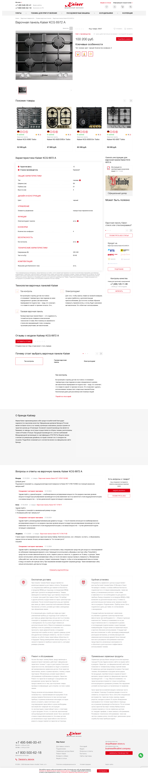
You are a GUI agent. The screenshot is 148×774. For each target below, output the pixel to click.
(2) (40, 134)
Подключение (61, 749)
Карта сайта (109, 764)
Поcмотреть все (119, 496)
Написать (119, 285)
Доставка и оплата (63, 746)
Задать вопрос (119, 490)
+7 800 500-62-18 (23, 8)
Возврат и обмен (62, 756)
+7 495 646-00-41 (23, 5)
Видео (82, 749)
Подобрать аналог (124, 39)
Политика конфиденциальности (66, 764)
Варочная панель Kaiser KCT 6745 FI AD (53, 533)
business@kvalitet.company (118, 748)
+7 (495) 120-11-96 (119, 278)
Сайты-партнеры (86, 756)
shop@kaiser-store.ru (115, 744)
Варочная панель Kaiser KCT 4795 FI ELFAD (53, 478)
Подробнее (119, 263)
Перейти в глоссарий (63, 396)
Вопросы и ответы (86, 751)
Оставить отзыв (24, 341)
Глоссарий (83, 746)
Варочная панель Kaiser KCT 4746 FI (49, 505)
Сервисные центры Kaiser (65, 751)
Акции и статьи (105, 2)
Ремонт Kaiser (61, 753)
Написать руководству (119, 753)
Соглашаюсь (103, 771)
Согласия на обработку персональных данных (74, 772)
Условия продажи (85, 764)
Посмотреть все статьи (119, 220)
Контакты (83, 753)
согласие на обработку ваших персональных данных (54, 771)
